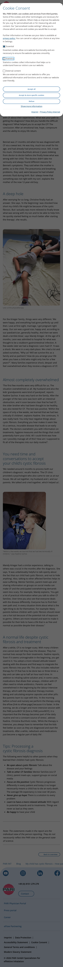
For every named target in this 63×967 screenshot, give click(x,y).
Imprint (34, 112)
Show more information (31, 106)
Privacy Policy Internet (50, 112)
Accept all (32, 89)
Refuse (31, 101)
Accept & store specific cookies (31, 95)
